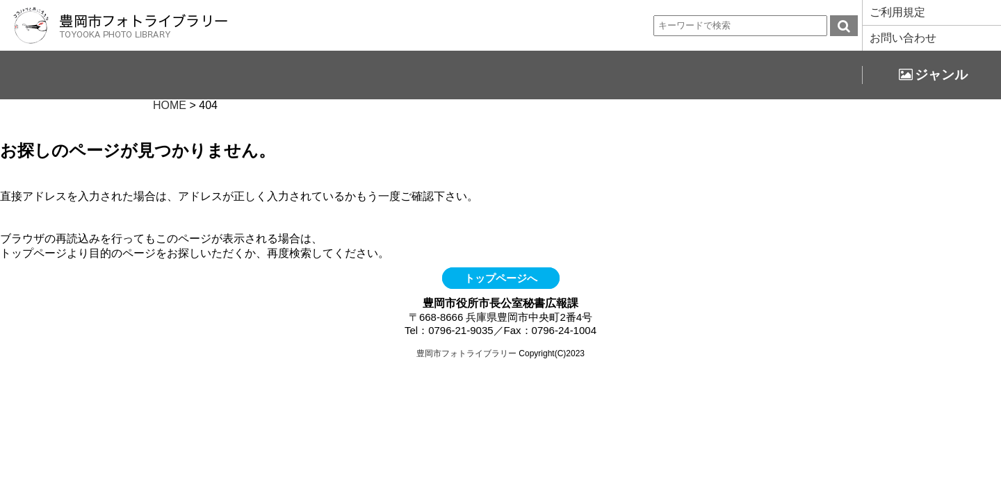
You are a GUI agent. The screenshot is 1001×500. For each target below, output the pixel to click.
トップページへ (500, 278)
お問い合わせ (903, 38)
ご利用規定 (897, 12)
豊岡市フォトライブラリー (466, 353)
